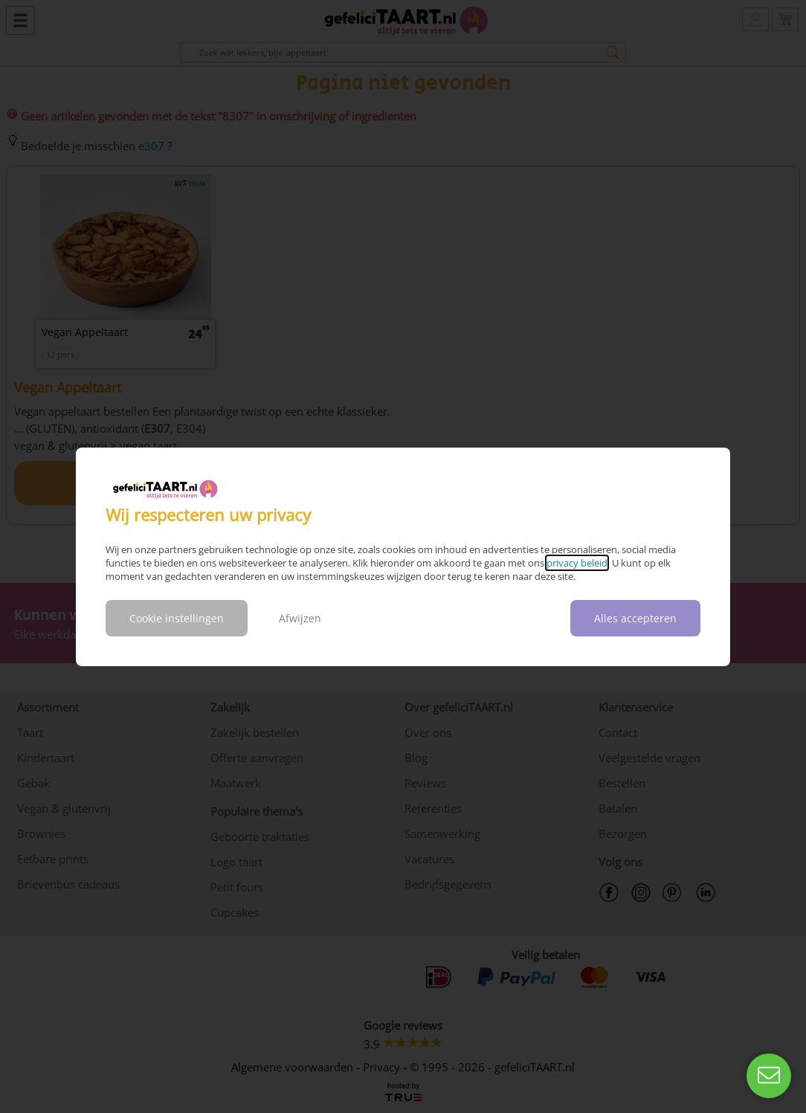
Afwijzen (300, 618)
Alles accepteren (635, 618)
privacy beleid (577, 563)
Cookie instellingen (176, 618)
